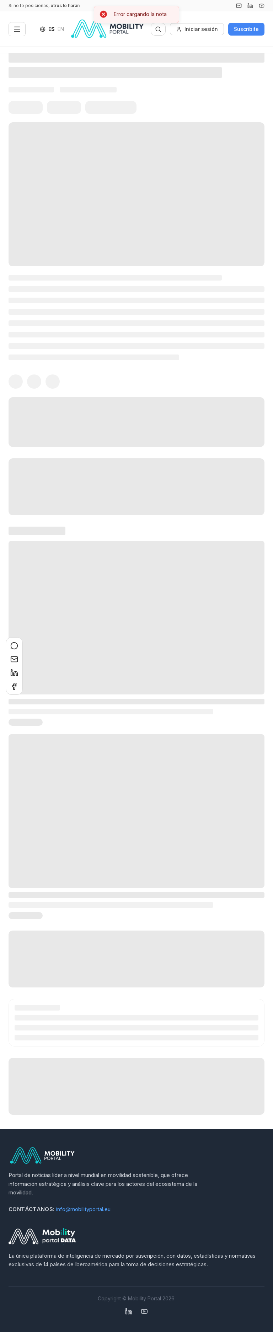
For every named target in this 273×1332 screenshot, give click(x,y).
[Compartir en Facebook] (14, 686)
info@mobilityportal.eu (83, 1209)
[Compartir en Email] (14, 659)
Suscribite (246, 29)
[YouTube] (261, 6)
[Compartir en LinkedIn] (14, 673)
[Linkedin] (250, 6)
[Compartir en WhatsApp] (14, 646)
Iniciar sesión (197, 29)
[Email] (239, 6)
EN (61, 29)
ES (51, 29)
